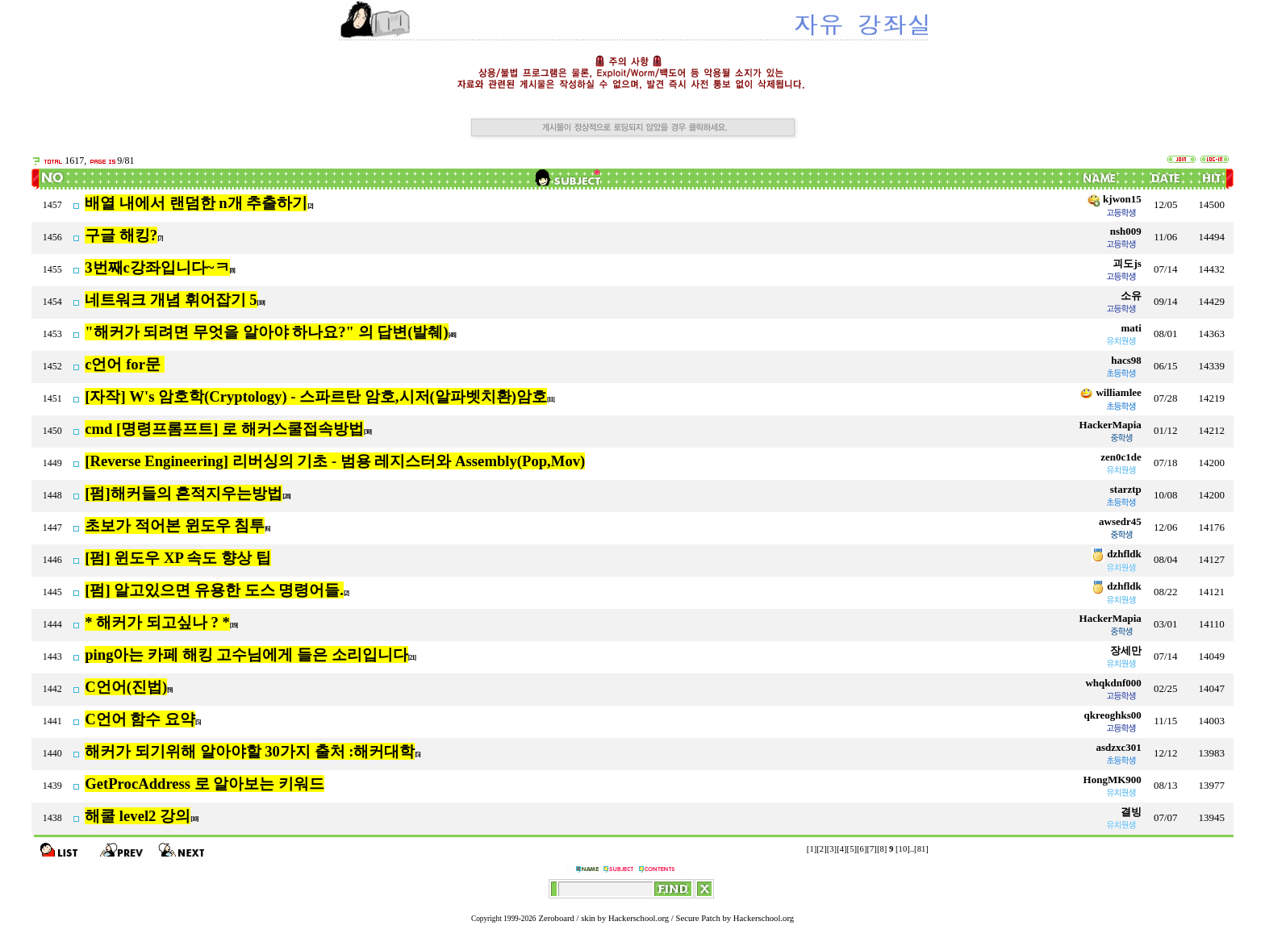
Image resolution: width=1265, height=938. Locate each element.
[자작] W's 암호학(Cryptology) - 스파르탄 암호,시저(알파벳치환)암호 (316, 396)
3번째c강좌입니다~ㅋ (157, 267)
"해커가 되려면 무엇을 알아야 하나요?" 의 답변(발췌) (266, 331)
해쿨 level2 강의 (137, 815)
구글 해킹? (121, 235)
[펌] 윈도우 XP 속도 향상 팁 (178, 557)
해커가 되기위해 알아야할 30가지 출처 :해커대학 (250, 751)
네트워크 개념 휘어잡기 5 (171, 299)
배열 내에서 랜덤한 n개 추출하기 (196, 202)
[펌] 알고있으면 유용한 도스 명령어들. (214, 590)
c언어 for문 (124, 364)
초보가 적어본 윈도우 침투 (175, 525)
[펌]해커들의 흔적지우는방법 (183, 493)
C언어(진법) (126, 686)
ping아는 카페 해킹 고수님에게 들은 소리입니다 (246, 654)
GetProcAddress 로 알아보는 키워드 (204, 783)
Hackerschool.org (638, 918)
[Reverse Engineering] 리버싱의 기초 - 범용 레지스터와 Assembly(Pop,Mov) (335, 460)
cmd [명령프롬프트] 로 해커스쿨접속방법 (224, 428)
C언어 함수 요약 (140, 719)
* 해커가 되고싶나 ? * (157, 622)
